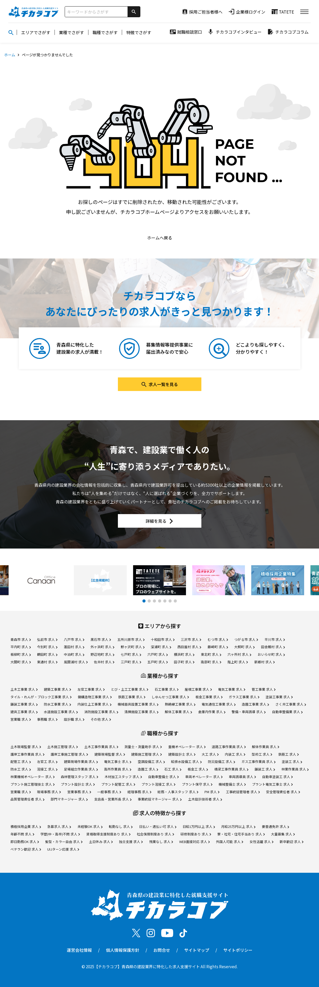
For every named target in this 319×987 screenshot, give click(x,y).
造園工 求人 (148, 769)
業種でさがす (71, 32)
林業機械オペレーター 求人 (32, 776)
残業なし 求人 (161, 841)
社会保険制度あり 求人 (155, 834)
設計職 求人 (74, 719)
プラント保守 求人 (197, 784)
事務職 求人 (47, 719)
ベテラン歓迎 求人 (25, 849)
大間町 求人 (20, 661)
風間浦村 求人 (76, 661)
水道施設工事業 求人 (61, 711)
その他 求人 (101, 719)
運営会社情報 (79, 950)
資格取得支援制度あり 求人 (108, 834)
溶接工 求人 (47, 769)
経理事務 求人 (139, 791)
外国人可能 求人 (229, 841)
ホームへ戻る (159, 237)
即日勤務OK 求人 (24, 841)
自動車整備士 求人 (163, 776)
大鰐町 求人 (244, 646)
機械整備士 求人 (232, 784)
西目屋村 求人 (189, 646)
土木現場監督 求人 (25, 746)
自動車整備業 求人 (287, 711)
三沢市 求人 (191, 639)
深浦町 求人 (161, 646)
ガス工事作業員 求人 (258, 761)
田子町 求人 (184, 661)
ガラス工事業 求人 (244, 696)
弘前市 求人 (47, 639)
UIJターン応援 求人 (63, 849)
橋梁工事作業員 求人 (231, 769)
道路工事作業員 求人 (229, 746)
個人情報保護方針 (122, 950)
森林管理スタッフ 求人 (79, 776)
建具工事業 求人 (24, 711)
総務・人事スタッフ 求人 (178, 791)
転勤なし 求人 (121, 826)
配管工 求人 (20, 761)
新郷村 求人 (264, 661)
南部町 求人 (211, 661)
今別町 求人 (47, 646)
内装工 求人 (235, 754)
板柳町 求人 (20, 654)
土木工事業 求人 (24, 689)
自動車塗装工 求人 (277, 776)
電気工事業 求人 (231, 689)
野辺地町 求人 (102, 654)
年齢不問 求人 (22, 834)
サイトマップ (196, 950)
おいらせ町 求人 (271, 654)
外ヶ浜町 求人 (102, 646)
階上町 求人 (237, 661)
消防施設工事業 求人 (101, 711)
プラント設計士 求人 (78, 784)
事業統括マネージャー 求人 (160, 799)
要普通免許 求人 (275, 826)
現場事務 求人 (49, 791)
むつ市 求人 (218, 639)
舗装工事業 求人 (24, 704)
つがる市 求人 (246, 639)
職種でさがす (105, 32)
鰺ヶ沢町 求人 (133, 646)
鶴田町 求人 (47, 654)
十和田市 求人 (162, 639)
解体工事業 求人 (178, 711)
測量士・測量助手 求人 (143, 746)
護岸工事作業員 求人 (27, 754)
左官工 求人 (47, 761)
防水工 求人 (20, 769)
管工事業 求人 (263, 689)
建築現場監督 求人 (109, 754)
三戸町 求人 (131, 661)
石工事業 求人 (166, 689)
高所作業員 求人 (117, 769)
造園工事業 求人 (255, 704)
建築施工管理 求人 (146, 754)
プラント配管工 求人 (118, 784)
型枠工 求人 (262, 754)
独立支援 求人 (131, 841)
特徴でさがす (138, 32)
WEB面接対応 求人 (194, 841)
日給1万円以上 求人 (199, 826)
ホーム (9, 54)
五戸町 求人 (157, 661)
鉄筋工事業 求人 (131, 696)
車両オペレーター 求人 (203, 776)
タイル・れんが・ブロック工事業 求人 (40, 696)
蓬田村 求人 (74, 646)
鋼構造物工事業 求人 (95, 696)
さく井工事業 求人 (290, 704)
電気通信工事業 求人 (219, 704)
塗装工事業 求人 (279, 696)
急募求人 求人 (59, 826)
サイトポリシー (237, 950)
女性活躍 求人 (261, 841)
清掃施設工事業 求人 (141, 711)
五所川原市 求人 (131, 639)
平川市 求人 (274, 639)
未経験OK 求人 (90, 826)
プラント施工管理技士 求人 (32, 784)
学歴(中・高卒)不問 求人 (60, 834)
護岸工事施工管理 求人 (69, 754)
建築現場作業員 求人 (81, 761)
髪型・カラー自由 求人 (63, 841)
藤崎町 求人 (218, 646)
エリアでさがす (35, 32)
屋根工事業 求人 (198, 689)
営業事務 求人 (79, 791)
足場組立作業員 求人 (81, 769)
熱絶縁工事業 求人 (180, 704)
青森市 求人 (20, 639)
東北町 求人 (211, 654)
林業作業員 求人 (295, 769)
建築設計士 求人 (181, 754)
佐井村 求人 (104, 661)
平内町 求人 (20, 646)
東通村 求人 (47, 661)
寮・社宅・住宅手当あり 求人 (241, 834)
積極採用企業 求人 (25, 826)
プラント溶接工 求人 (158, 784)
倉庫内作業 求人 (211, 711)
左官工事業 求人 (91, 689)
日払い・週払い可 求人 (157, 826)
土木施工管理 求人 (62, 746)
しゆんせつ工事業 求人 (170, 696)
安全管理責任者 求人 (283, 791)
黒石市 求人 (101, 639)
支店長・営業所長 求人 (112, 799)
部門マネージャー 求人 (69, 799)
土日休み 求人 (101, 841)
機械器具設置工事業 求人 (138, 704)
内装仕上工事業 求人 (94, 704)
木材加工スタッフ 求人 (123, 776)
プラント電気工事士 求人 (272, 784)
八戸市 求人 (74, 639)
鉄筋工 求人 (288, 754)
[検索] (134, 12)
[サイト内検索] (96, 12)
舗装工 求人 (265, 769)
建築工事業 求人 (57, 689)
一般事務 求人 (109, 791)
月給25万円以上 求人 (238, 826)
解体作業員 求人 (265, 746)
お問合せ (161, 950)
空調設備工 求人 (151, 761)
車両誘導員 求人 (242, 776)
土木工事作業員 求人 (101, 746)
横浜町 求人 (184, 654)
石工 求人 (172, 769)
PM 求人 (211, 791)
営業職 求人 (20, 719)
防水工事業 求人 (57, 704)
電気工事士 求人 (117, 761)
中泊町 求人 (74, 654)
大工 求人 (210, 754)
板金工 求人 (198, 769)
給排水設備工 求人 (186, 761)
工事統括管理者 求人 (243, 791)
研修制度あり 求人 (195, 834)
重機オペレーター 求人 (187, 746)
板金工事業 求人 (208, 696)
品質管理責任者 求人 (27, 799)
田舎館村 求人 (273, 646)
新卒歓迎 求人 (291, 841)
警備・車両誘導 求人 (249, 711)
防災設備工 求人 (221, 761)
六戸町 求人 (157, 654)
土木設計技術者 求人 (205, 799)
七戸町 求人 (131, 654)
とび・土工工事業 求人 (129, 689)
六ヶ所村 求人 (239, 654)
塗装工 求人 (292, 761)
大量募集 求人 (283, 834)
